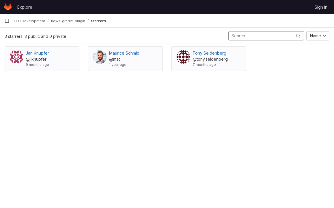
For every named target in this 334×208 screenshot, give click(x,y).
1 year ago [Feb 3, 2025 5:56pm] (117, 64)
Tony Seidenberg (209, 53)
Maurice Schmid (124, 53)
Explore (24, 7)
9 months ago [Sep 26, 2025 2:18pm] (37, 64)
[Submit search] (298, 35)
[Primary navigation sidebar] (7, 20)
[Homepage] (8, 7)
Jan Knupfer (37, 53)
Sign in (321, 7)
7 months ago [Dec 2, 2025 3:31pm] (204, 64)
